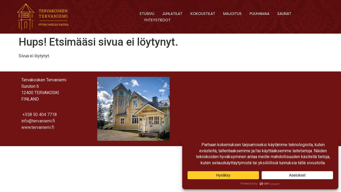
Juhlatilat (172, 13)
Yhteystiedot (157, 20)
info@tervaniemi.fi (38, 120)
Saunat (284, 13)
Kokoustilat (202, 13)
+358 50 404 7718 (39, 114)
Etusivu (147, 13)
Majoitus (232, 13)
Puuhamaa (259, 13)
